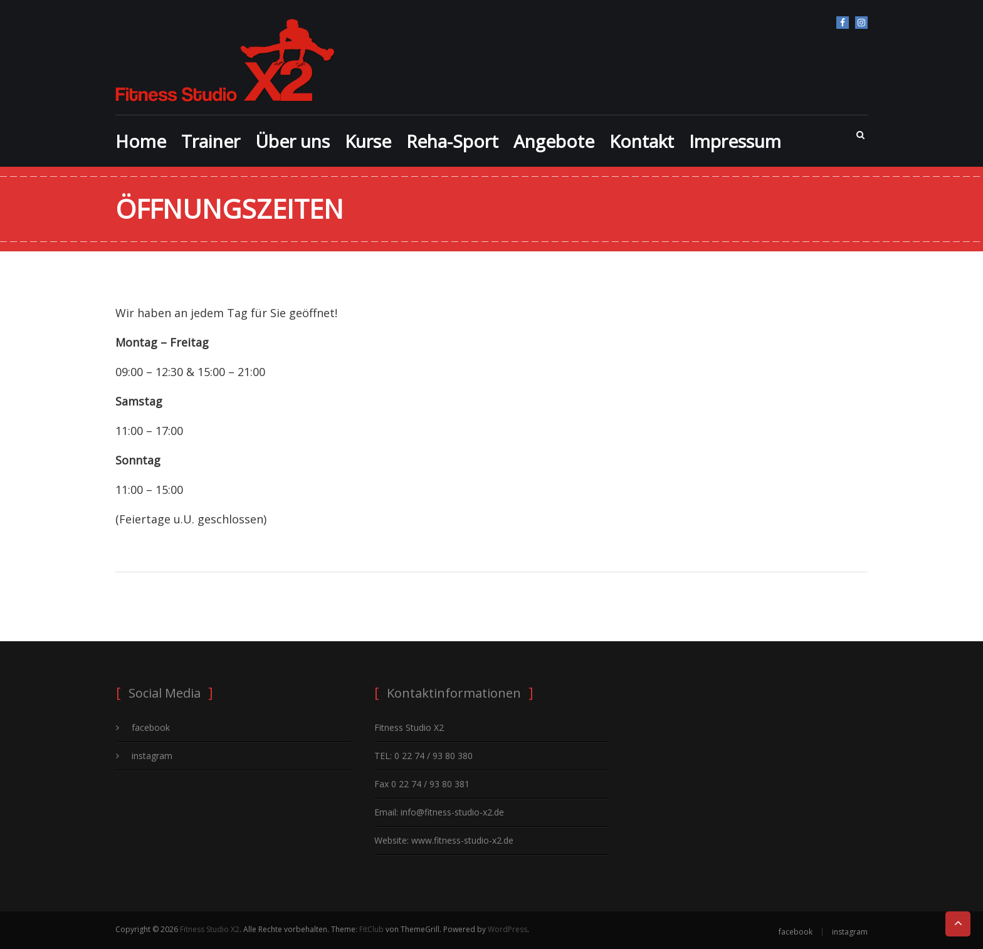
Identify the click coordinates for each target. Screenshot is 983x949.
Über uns (292, 141)
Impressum (735, 141)
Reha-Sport (452, 141)
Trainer (210, 141)
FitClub (371, 929)
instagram (861, 22)
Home (140, 141)
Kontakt (641, 141)
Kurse (368, 141)
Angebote (553, 141)
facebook (842, 22)
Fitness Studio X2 (209, 929)
